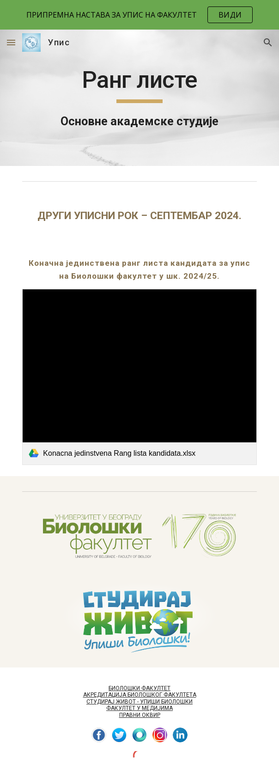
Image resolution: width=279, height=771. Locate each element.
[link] (139, 377)
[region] (139, 15)
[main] (139, 97)
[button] (11, 42)
